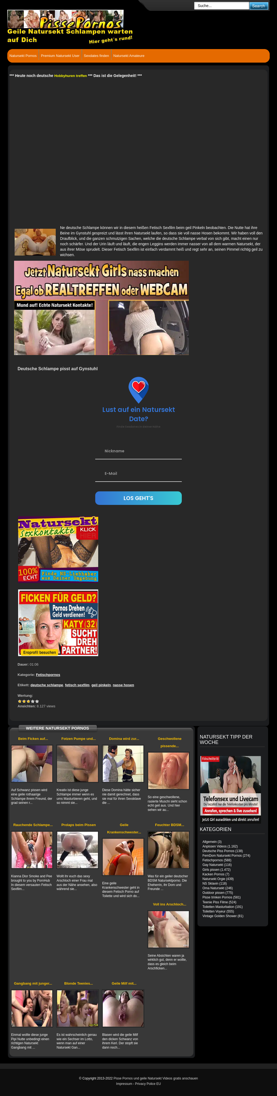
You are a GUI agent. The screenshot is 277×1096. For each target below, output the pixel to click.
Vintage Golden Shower (219, 916)
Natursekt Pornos (23, 56)
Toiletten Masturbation (218, 907)
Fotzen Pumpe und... (78, 739)
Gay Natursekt (212, 865)
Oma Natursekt (213, 888)
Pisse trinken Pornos (217, 897)
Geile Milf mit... (124, 983)
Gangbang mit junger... (33, 983)
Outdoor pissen (213, 893)
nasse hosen (123, 685)
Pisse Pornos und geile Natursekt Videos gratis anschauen (156, 1078)
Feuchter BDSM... (169, 825)
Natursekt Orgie (213, 879)
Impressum (124, 1084)
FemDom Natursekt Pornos (222, 856)
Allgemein (209, 842)
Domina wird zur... (124, 739)
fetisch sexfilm (77, 685)
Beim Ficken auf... (33, 739)
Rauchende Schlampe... (33, 825)
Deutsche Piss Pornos (218, 851)
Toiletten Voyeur (213, 911)
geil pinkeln (101, 685)
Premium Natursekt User (60, 56)
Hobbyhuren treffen (70, 76)
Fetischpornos (48, 675)
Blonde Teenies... (78, 983)
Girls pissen (210, 870)
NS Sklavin (210, 883)
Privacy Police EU (148, 1084)
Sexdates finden (96, 56)
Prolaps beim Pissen (78, 825)
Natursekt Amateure (128, 56)
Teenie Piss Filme (215, 902)
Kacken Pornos (213, 874)
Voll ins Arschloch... (169, 904)
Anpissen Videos (214, 846)
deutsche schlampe (47, 685)
